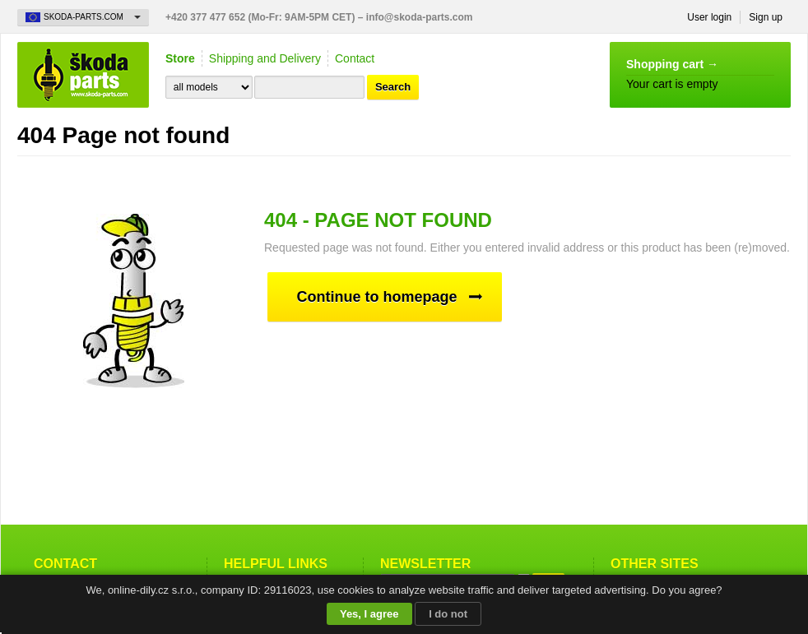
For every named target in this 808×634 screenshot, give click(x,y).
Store (180, 58)
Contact (354, 58)
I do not (448, 614)
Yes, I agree (369, 614)
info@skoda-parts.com (419, 17)
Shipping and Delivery (265, 58)
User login (709, 17)
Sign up (765, 17)
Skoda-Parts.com (83, 75)
